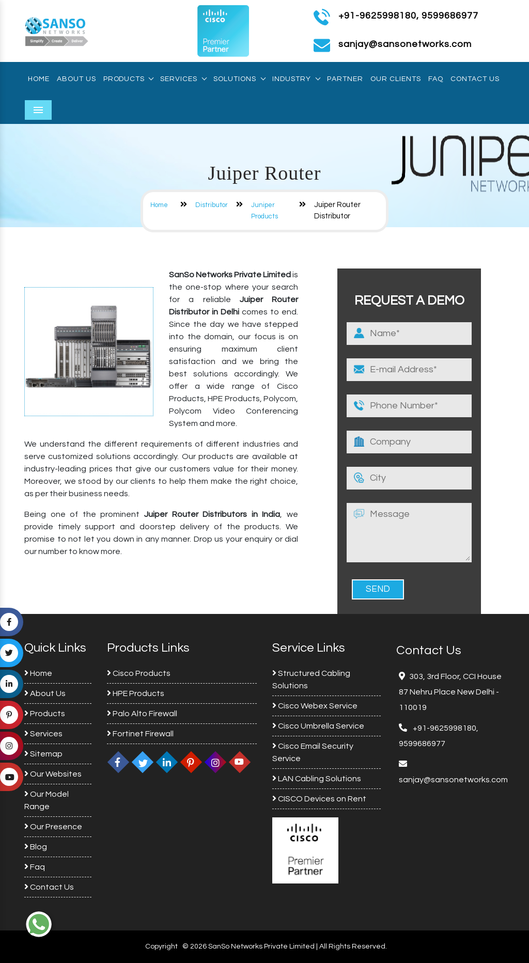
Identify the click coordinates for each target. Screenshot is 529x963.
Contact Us (475, 79)
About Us (76, 79)
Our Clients (395, 79)
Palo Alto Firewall (142, 713)
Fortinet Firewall (140, 734)
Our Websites (53, 774)
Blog (35, 847)
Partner (345, 79)
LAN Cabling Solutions (316, 779)
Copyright (161, 946)
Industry (296, 79)
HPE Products (135, 693)
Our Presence (53, 827)
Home (39, 79)
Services (183, 79)
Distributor (211, 205)
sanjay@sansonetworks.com (453, 780)
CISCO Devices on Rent (319, 799)
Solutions (239, 79)
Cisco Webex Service (314, 706)
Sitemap (43, 754)
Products (128, 79)
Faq (435, 79)
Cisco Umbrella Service (318, 726)
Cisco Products (138, 673)
